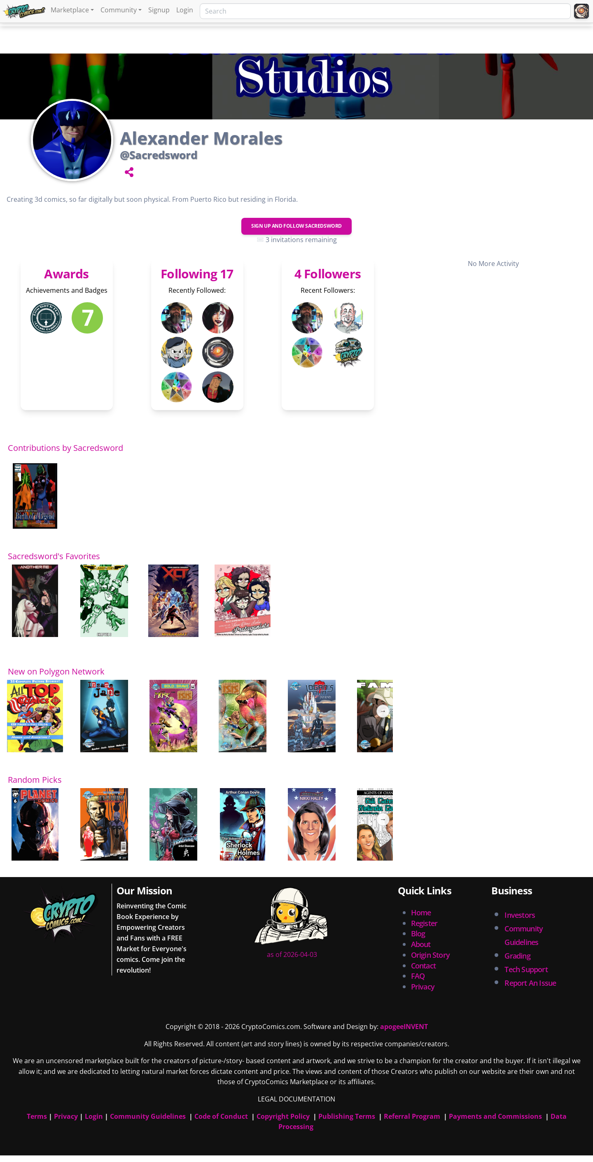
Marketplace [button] (70, 9)
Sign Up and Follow (296, 225)
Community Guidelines (148, 1116)
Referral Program (412, 1116)
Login (184, 9)
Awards (66, 273)
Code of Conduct (221, 1116)
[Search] (385, 11)
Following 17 (197, 273)
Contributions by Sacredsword (65, 447)
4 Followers (327, 273)
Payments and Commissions (495, 1116)
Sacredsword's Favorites (54, 556)
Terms (37, 1116)
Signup (159, 9)
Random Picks (35, 779)
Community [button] (118, 9)
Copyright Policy (283, 1116)
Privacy (422, 987)
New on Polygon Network (56, 671)
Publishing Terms (346, 1116)
